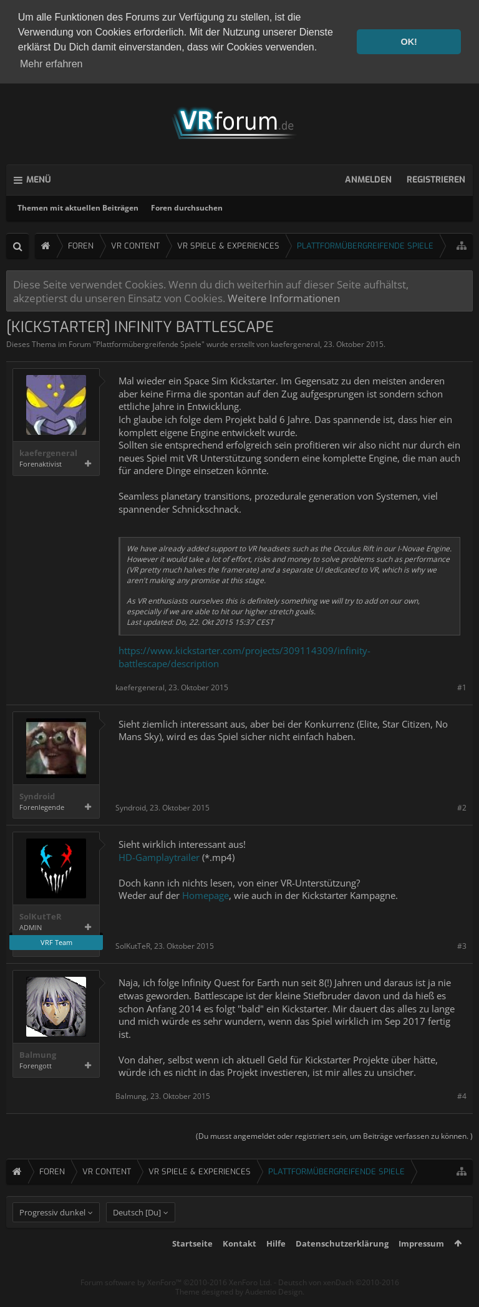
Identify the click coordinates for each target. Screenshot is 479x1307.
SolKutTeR (40, 915)
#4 (462, 1093)
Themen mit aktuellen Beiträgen (77, 206)
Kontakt (239, 1263)
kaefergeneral (295, 342)
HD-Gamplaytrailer (159, 854)
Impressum (421, 1263)
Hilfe (276, 1263)
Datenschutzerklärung (342, 1263)
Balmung (37, 1053)
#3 (462, 944)
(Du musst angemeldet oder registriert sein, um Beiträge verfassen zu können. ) (334, 1134)
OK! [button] (408, 42)
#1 (462, 685)
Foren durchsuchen (187, 206)
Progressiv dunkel (52, 1232)
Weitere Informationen (284, 295)
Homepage (205, 893)
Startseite (192, 1263)
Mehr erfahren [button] (51, 64)
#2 (462, 805)
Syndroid (37, 794)
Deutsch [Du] (137, 1232)
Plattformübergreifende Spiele (148, 342)
